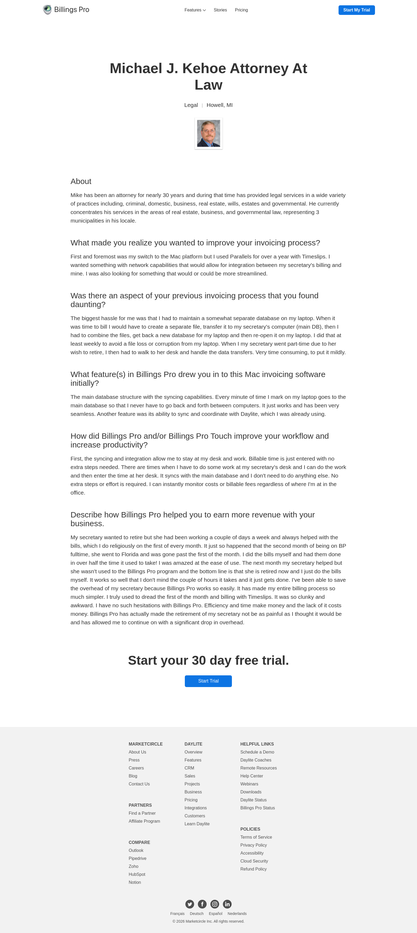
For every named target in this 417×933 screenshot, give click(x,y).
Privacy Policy (253, 845)
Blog (133, 776)
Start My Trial (356, 10)
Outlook (136, 850)
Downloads (250, 792)
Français (177, 913)
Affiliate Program (144, 821)
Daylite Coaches (256, 760)
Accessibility (252, 853)
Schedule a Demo (257, 752)
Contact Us (139, 784)
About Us (137, 752)
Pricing (241, 10)
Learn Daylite (197, 824)
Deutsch (196, 913)
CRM (189, 768)
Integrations (196, 808)
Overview (193, 752)
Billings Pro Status (257, 808)
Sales (190, 776)
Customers (195, 816)
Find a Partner (142, 813)
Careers (136, 768)
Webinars (249, 784)
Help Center (251, 776)
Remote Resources (258, 768)
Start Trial (208, 681)
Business (193, 792)
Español (215, 913)
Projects (192, 784)
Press (134, 760)
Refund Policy (253, 869)
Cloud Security (254, 861)
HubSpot (137, 874)
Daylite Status (253, 800)
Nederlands (237, 913)
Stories (220, 10)
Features (195, 10)
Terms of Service (256, 837)
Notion (135, 882)
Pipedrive (138, 858)
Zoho (133, 866)
